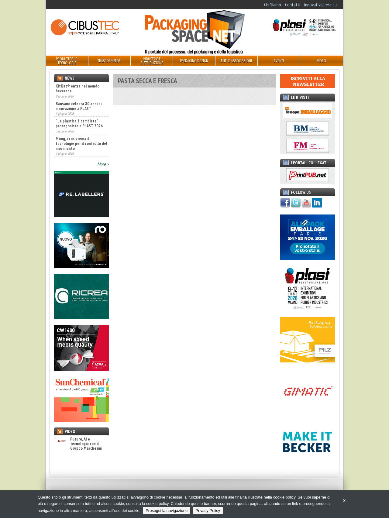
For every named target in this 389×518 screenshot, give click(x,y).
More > (103, 164)
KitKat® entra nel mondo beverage (77, 88)
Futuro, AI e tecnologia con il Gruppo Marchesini (78, 444)
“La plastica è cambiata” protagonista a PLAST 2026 (79, 123)
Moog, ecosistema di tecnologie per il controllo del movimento (81, 143)
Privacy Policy (207, 510)
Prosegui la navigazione (167, 510)
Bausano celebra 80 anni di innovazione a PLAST (79, 106)
